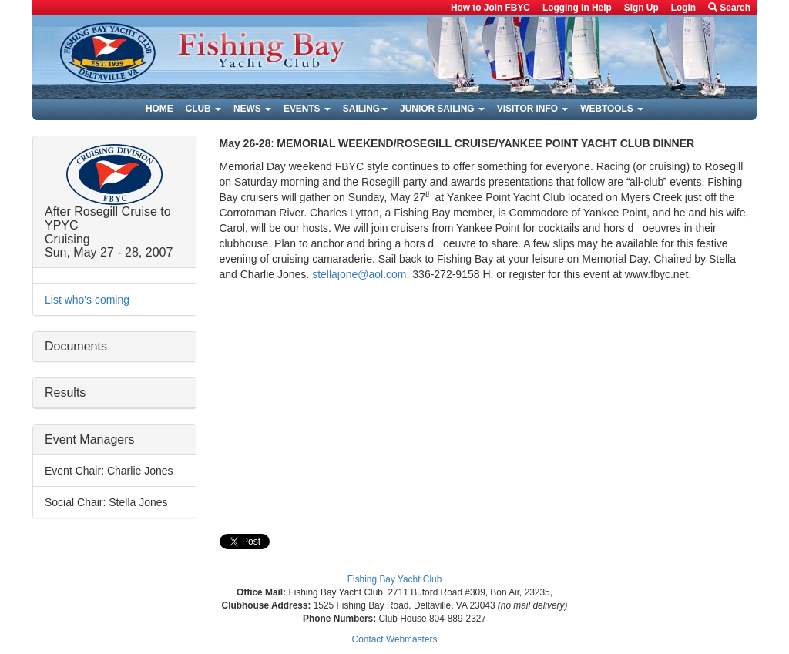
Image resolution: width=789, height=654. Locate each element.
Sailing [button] (365, 108)
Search (729, 7)
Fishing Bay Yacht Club (394, 579)
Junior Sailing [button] (442, 108)
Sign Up (641, 7)
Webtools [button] (611, 108)
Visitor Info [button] (532, 108)
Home (159, 108)
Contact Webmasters (395, 639)
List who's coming (87, 299)
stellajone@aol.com (359, 274)
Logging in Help (577, 7)
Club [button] (203, 108)
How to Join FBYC (490, 7)
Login (683, 7)
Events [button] (307, 108)
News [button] (252, 108)
